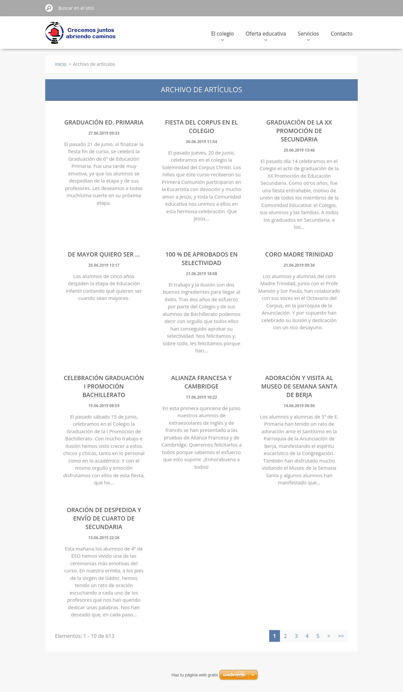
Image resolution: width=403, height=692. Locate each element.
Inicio (60, 64)
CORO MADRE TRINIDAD (299, 254)
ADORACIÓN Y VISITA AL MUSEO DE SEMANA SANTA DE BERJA (299, 386)
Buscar (49, 8)
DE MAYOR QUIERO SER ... (104, 254)
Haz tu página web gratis (195, 674)
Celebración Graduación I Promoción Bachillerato (104, 386)
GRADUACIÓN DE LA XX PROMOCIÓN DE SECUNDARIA (299, 130)
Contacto (342, 33)
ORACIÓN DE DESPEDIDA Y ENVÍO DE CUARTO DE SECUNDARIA (104, 518)
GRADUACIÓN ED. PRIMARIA (103, 122)
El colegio (223, 35)
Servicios (308, 35)
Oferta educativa (265, 35)
